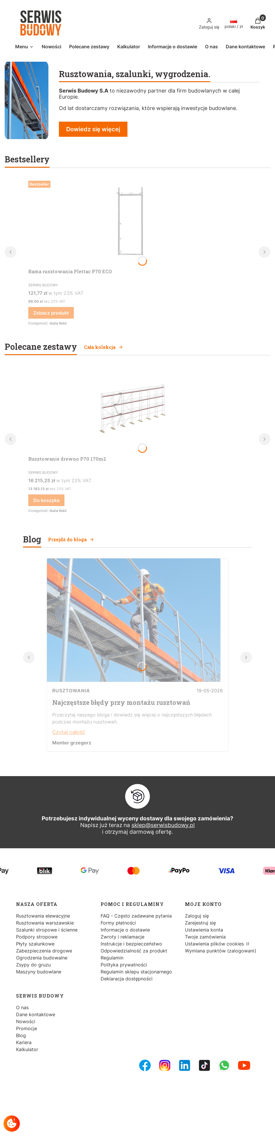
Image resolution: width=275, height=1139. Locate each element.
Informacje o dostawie (125, 930)
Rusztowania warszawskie (45, 923)
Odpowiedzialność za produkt (134, 951)
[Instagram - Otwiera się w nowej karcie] (164, 1065)
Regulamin (112, 958)
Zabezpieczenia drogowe (44, 951)
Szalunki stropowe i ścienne (47, 930)
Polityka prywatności (124, 965)
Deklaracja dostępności (127, 979)
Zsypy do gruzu (33, 965)
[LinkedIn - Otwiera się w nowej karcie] (184, 1065)
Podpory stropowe (36, 937)
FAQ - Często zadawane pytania (136, 916)
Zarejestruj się (200, 923)
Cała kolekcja (103, 347)
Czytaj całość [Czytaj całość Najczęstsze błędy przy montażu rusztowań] (68, 732)
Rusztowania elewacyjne (43, 916)
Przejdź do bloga (71, 539)
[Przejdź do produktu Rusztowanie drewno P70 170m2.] (130, 409)
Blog (21, 1035)
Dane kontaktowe (35, 1014)
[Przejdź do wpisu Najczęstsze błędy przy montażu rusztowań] (133, 680)
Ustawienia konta (204, 930)
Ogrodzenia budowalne (41, 958)
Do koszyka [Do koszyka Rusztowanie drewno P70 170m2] (46, 500)
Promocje (26, 1028)
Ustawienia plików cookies (215, 944)
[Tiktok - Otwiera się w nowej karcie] (204, 1065)
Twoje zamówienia (205, 937)
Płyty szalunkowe (35, 944)
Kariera (23, 1042)
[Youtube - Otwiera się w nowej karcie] (244, 1065)
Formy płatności (118, 923)
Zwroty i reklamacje (122, 937)
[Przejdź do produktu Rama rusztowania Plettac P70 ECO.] (130, 222)
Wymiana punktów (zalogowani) (220, 951)
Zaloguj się (197, 916)
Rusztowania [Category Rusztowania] (71, 690)
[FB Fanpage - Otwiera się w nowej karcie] (145, 1065)
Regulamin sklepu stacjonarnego (136, 972)
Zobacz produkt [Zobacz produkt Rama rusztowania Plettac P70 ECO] (51, 313)
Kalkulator (27, 1049)
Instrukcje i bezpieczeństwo (131, 944)
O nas (22, 1007)
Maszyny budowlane (38, 972)
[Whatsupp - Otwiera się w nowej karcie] (224, 1065)
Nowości (25, 1021)
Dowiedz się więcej (93, 129)
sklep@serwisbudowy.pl (163, 825)
